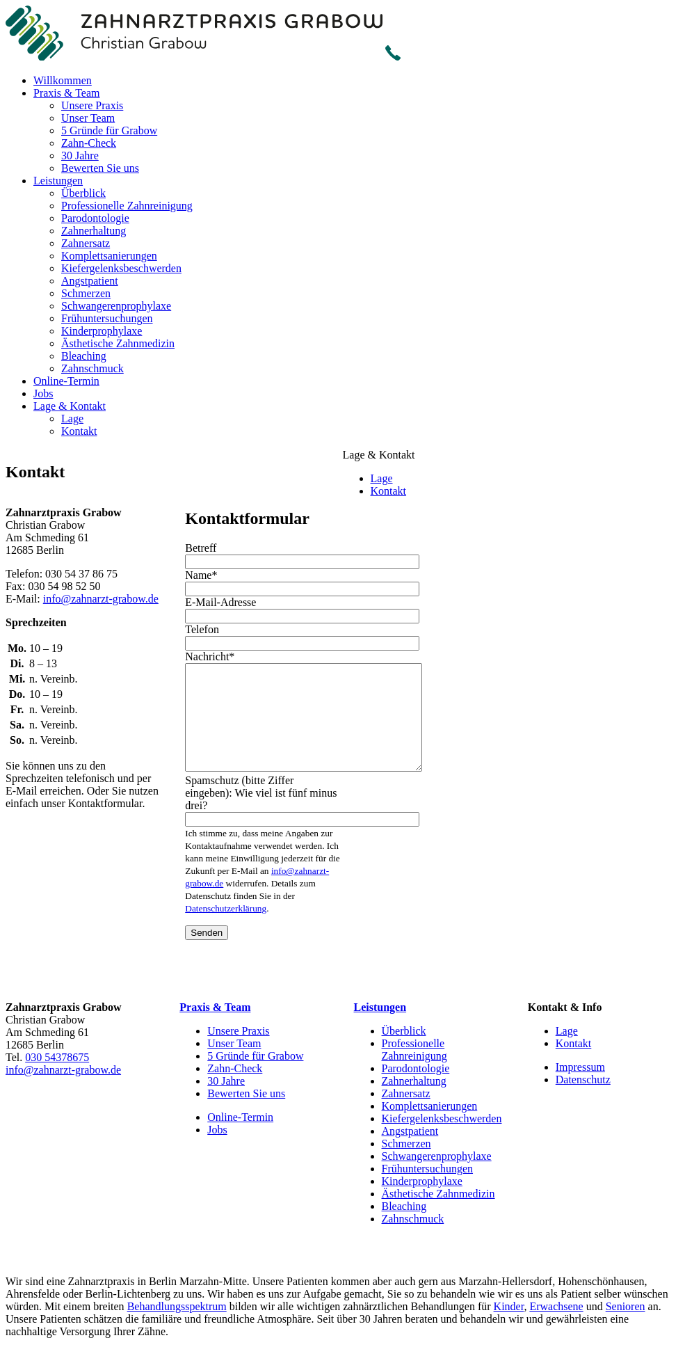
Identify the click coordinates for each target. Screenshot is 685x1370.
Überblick (83, 193)
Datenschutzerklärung (225, 929)
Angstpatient (89, 281)
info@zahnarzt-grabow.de (63, 1091)
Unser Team (88, 118)
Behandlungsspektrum (177, 1327)
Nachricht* (209, 656)
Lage (72, 418)
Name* (201, 575)
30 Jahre (80, 155)
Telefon (202, 629)
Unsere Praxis (92, 105)
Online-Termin (66, 381)
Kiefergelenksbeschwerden (121, 268)
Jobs (43, 393)
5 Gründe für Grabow (109, 130)
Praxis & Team (66, 93)
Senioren (625, 1327)
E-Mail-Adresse (220, 602)
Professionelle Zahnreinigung (127, 206)
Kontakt (79, 431)
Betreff (200, 548)
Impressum (580, 1088)
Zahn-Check (88, 143)
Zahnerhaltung (93, 231)
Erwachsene (556, 1327)
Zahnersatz (85, 243)
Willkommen (62, 80)
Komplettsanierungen (109, 256)
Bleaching (83, 356)
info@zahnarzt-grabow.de (101, 599)
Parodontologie (95, 218)
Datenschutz (583, 1100)
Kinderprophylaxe (101, 331)
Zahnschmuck (92, 368)
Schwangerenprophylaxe (116, 306)
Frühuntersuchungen (107, 318)
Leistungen (58, 180)
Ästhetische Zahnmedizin (118, 343)
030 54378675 (57, 1078)
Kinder (509, 1327)
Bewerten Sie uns (100, 168)
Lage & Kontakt (69, 406)
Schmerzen (86, 293)
